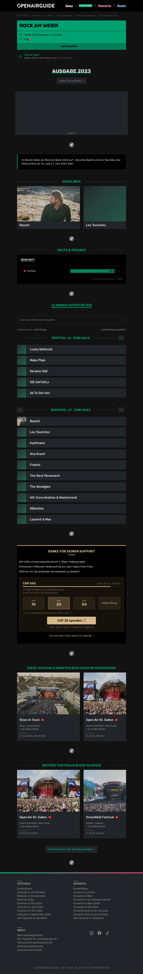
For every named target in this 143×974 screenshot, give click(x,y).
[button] (71, 46)
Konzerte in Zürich (84, 892)
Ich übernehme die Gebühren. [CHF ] (47, 613)
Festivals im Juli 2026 (29, 910)
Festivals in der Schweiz (31, 892)
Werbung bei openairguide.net (34, 942)
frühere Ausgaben (85, 16)
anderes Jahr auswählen (71, 81)
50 (84, 603)
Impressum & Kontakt (29, 949)
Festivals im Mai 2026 (29, 903)
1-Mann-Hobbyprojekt (72, 561)
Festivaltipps (24, 888)
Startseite (22, 16)
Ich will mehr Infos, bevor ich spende (70, 635)
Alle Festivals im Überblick (32, 918)
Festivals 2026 (25, 899)
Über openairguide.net (30, 935)
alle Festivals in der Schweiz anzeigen (70, 849)
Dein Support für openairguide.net (37, 938)
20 (59, 603)
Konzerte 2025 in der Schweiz (90, 910)
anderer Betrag (109, 603)
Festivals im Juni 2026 (30, 907)
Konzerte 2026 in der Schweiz (90, 914)
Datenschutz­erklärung (30, 946)
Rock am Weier (64, 16)
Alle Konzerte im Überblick (88, 918)
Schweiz (49, 16)
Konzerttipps (80, 888)
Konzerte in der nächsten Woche (92, 899)
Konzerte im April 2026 (86, 903)
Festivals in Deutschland (31, 896)
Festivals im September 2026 (34, 914)
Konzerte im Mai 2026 (86, 907)
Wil (27, 39)
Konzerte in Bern (83, 896)
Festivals (37, 16)
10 (33, 603)
